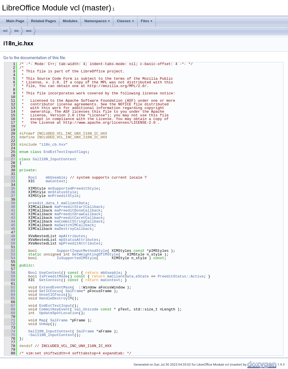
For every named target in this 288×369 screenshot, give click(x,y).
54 (9, 258)
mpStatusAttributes (78, 239)
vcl (5, 30)
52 (9, 250)
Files (147, 21)
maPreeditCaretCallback (79, 217)
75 (9, 334)
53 (9, 254)
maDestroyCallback (73, 228)
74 (9, 331)
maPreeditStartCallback (79, 206)
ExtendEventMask (55, 287)
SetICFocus (50, 291)
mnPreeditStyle (63, 195)
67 (9, 305)
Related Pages (43, 21)
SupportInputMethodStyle (82, 250)
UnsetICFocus (52, 294)
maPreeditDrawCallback (78, 214)
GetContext (50, 280)
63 (9, 291)
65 (9, 298)
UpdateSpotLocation (58, 312)
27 (9, 159)
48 (9, 236)
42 (9, 214)
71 (9, 320)
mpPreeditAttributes (79, 243)
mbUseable (56, 177)
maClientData (74, 203)
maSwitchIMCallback (74, 225)
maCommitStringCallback (79, 221)
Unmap (44, 323)
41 (9, 210)
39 (9, 203)
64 (9, 294)
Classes (125, 21)
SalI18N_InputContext (54, 159)
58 (9, 272)
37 (9, 195)
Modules (70, 21)
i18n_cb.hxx (53, 144)
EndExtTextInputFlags (65, 151)
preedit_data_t (43, 203)
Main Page (15, 21)
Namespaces (97, 21)
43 (9, 217)
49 (9, 239)
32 (9, 177)
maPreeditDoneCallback (78, 210)
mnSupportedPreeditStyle (73, 188)
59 (9, 276)
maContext (56, 181)
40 (9, 206)
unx (29, 30)
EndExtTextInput (55, 305)
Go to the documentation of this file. (34, 57)
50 (9, 243)
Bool (32, 177)
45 (9, 225)
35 (9, 188)
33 (9, 181)
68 (9, 309)
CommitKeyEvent (54, 309)
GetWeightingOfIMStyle (95, 254)
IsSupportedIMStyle (76, 258)
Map (42, 320)
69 (9, 312)
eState (142, 276)
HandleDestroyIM (55, 298)
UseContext (50, 272)
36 (9, 192)
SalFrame (74, 291)
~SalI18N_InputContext (51, 334)
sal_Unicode (86, 309)
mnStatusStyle (62, 192)
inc (16, 30)
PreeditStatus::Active (181, 276)
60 (9, 280)
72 (9, 323)
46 (9, 228)
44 (9, 221)
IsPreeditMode (53, 276)
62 (9, 287)
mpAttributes (72, 236)
